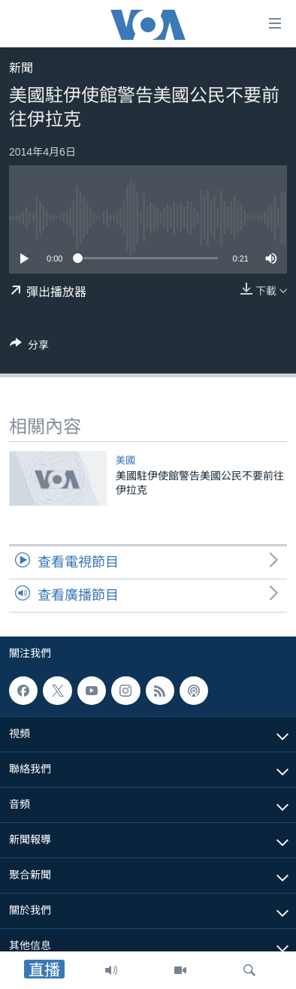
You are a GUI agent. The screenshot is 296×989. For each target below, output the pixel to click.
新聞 (21, 68)
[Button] (29, 347)
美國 (125, 460)
